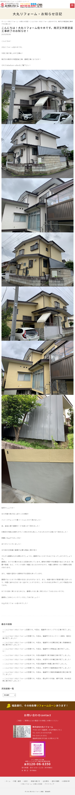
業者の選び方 (35, 781)
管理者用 (47, 791)
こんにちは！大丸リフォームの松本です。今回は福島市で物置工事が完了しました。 (36, 664)
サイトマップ (49, 784)
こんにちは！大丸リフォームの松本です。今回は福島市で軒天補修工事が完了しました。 (37, 655)
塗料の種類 (55, 781)
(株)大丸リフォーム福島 (36, 791)
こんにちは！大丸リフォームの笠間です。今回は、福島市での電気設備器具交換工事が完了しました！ (36, 673)
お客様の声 (66, 781)
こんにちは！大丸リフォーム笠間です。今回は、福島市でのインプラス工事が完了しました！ (36, 630)
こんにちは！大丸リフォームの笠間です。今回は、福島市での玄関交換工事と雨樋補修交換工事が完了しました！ (36, 643)
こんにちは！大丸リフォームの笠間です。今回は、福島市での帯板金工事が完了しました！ (36, 650)
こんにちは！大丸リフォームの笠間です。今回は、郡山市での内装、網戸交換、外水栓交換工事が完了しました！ (36, 679)
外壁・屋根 (17, 781)
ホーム (3, 21)
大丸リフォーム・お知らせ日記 (18, 21)
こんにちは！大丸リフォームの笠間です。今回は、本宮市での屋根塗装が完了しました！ (37, 668)
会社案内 (46, 781)
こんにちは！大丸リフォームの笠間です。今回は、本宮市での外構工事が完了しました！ (37, 659)
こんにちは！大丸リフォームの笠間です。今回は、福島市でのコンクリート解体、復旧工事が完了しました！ (36, 637)
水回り (26, 781)
